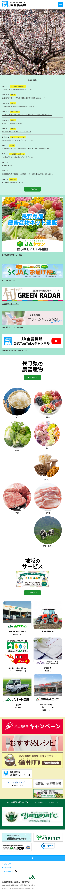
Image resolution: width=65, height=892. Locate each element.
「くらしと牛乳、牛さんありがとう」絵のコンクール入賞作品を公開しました (27, 115)
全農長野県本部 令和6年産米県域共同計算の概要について (21, 106)
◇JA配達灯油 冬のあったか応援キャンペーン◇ (17, 140)
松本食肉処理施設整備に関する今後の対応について (18, 157)
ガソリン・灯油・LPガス (17, 137)
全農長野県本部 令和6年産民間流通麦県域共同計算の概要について (23, 98)
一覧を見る (32, 189)
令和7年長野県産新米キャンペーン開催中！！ (16, 132)
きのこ (13, 120)
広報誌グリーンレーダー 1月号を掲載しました (17, 89)
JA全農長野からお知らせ (18, 86)
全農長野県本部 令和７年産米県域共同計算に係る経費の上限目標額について (27, 148)
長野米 (13, 95)
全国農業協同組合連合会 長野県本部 (16, 882)
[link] (48, 846)
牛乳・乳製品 (14, 112)
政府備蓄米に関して (8, 165)
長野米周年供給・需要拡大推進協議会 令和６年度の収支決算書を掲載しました (27, 174)
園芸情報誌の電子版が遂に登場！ (12, 182)
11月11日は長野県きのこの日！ (12, 123)
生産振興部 (13, 179)
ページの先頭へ (32, 858)
